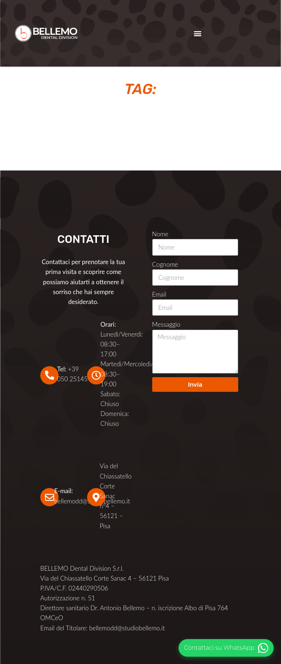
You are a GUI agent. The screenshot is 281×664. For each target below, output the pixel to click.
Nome (160, 234)
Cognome (165, 264)
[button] (198, 33)
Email (159, 294)
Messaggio (166, 324)
